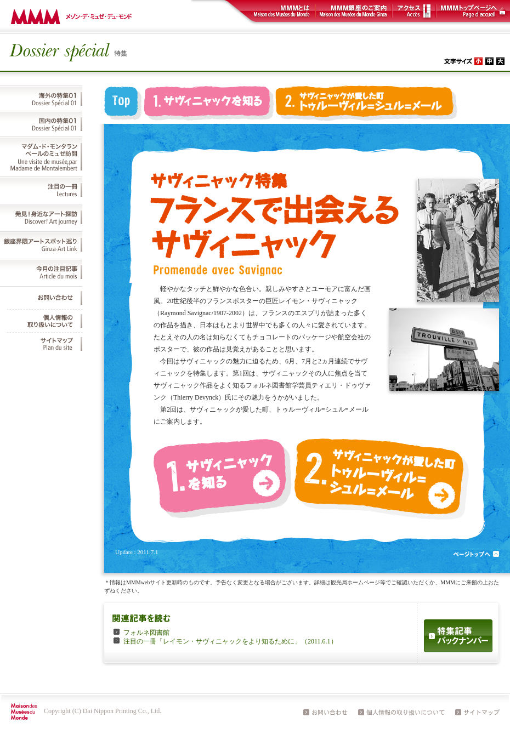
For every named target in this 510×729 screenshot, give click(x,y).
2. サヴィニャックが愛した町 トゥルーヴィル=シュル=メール (367, 105)
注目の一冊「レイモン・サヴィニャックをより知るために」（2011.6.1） (230, 641)
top (123, 105)
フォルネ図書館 (146, 632)
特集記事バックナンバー (458, 635)
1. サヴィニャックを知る (208, 105)
